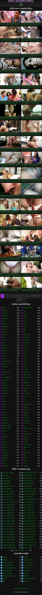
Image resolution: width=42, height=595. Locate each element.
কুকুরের (25, 316)
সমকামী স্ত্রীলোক (7, 377)
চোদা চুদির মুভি (7, 481)
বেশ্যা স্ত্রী (5, 393)
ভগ (24, 310)
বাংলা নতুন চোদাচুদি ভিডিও (10, 534)
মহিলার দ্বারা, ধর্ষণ (28, 428)
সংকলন (5, 348)
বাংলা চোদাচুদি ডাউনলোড (10, 510)
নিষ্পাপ (5, 329)
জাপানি (25, 361)
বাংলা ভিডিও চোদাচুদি (29, 534)
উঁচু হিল (26, 415)
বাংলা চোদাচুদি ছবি (28, 507)
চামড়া (4, 364)
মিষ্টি (25, 364)
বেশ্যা (4, 359)
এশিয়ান (5, 340)
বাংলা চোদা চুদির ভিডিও (9, 502)
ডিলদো (25, 388)
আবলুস (26, 410)
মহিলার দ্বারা (27, 335)
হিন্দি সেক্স (26, 581)
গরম (25, 353)
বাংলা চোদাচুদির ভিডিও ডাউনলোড (10, 523)
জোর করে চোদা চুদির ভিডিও (10, 491)
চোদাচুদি (5, 560)
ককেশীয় (5, 391)
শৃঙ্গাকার (5, 356)
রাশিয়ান (26, 391)
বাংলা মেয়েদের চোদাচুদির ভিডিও (10, 537)
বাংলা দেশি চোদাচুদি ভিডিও (30, 526)
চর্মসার (4, 353)
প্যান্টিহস (26, 466)
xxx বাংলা (26, 573)
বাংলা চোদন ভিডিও (8, 497)
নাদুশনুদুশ (5, 458)
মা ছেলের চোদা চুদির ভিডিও (20, 550)
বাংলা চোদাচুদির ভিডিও (21, 1)
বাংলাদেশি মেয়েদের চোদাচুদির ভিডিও (30, 542)
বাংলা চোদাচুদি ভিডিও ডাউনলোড (30, 515)
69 (24, 426)
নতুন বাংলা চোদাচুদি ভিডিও (30, 494)
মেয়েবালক (5, 455)
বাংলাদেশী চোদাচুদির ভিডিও (10, 545)
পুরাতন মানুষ (27, 434)
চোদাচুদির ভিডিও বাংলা (30, 489)
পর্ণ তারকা (5, 380)
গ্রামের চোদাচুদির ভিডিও (30, 473)
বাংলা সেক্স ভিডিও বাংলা (9, 576)
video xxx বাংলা (7, 570)
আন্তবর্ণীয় (26, 383)
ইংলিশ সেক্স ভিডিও (8, 562)
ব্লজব (4, 308)
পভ (4, 369)
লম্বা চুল (26, 439)
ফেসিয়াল (26, 345)
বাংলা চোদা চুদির (28, 497)
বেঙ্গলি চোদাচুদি (28, 548)
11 (39, 296)
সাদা (4, 321)
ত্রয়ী (4, 343)
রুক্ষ (25, 460)
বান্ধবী (25, 356)
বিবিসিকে (5, 388)
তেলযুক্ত (26, 407)
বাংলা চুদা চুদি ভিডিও (8, 565)
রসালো (5, 412)
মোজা (25, 431)
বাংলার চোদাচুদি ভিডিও (30, 545)
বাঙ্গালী (4, 450)
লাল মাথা (26, 372)
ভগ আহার (5, 423)
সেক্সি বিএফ (27, 576)
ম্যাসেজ (26, 418)
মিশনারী (5, 324)
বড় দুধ (25, 326)
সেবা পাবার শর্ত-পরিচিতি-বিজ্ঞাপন (21, 588)
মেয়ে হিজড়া (27, 452)
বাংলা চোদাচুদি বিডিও (29, 513)
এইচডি (25, 324)
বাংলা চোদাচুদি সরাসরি (9, 518)
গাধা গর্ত (5, 415)
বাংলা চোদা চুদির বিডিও (30, 499)
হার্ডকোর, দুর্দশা (7, 426)
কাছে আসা (5, 385)
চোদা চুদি (5, 557)
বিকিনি (4, 431)
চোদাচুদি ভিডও (7, 483)
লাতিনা (5, 420)
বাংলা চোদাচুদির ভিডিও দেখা (30, 523)
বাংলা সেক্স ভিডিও (28, 565)
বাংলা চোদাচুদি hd (28, 502)
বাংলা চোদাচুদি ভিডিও (8, 515)
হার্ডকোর (5, 310)
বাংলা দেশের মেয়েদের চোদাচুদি (10, 531)
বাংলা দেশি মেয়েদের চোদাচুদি (30, 529)
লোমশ (25, 359)
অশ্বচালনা (5, 316)
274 (18, 300)
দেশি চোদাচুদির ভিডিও (29, 491)
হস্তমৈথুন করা (27, 340)
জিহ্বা (25, 458)
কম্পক (4, 410)
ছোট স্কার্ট (5, 436)
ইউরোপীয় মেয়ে (28, 308)
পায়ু (25, 450)
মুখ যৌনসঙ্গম (27, 404)
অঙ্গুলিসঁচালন (7, 361)
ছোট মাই (5, 313)
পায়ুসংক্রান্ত (26, 343)
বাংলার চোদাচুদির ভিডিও (9, 548)
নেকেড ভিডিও (27, 570)
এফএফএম (26, 420)
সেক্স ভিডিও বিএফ (29, 560)
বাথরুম (5, 447)
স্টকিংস (5, 345)
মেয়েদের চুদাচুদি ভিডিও (9, 568)
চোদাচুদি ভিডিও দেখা (29, 483)
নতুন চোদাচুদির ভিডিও (9, 494)
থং (24, 399)
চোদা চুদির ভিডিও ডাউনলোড (30, 478)
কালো (4, 375)
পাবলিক (5, 452)
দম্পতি (25, 380)
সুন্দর (25, 329)
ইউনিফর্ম (5, 466)
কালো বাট (5, 444)
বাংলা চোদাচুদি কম (28, 505)
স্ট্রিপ (4, 337)
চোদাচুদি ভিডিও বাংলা (8, 486)
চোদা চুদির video (28, 475)
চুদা (3, 581)
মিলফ (4, 335)
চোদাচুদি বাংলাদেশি (28, 481)
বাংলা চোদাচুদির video (9, 521)
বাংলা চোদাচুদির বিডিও (30, 521)
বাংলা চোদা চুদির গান (8, 499)
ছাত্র (25, 396)
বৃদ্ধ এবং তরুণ (6, 428)
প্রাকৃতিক (26, 369)
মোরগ (4, 434)
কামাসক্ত (5, 332)
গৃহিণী (4, 407)
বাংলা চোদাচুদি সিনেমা (29, 518)
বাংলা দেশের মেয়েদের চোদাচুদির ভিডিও (30, 531)
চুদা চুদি (25, 557)
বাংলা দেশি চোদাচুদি (8, 526)
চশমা (4, 396)
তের (25, 318)
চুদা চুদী (4, 578)
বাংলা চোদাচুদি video (8, 505)
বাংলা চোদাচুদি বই (28, 510)
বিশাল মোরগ (6, 372)
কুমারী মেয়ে (6, 326)
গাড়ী (25, 463)
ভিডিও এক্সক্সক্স (28, 562)
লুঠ (24, 332)
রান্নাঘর (5, 460)
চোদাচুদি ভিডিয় (28, 486)
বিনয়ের (5, 351)
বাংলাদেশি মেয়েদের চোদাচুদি (10, 542)
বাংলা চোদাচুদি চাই (7, 507)
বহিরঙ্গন (5, 367)
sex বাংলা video (7, 573)
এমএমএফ (26, 393)
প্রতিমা (4, 463)
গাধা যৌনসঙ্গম (27, 377)
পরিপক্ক (25, 442)
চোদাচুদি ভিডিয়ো (7, 489)
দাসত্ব (4, 439)
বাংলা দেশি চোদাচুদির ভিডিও (10, 529)
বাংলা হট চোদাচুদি (28, 537)
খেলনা (25, 351)
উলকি (4, 383)
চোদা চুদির (5, 475)
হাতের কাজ (27, 385)
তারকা (4, 401)
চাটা (25, 455)
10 (35, 296)
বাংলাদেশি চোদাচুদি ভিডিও (30, 540)
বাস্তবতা (5, 404)
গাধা (25, 313)
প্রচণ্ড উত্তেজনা (28, 444)
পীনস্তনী (5, 318)
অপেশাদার (26, 337)
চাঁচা (25, 321)
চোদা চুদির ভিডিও (7, 478)
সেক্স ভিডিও (27, 568)
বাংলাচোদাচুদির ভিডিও (9, 540)
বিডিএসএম (27, 423)
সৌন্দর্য (25, 348)
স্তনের (4, 442)
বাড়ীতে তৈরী (27, 375)
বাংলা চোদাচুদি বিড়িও (8, 513)
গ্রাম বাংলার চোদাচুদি (8, 473)
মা (3, 399)
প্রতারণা (5, 418)
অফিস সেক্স (27, 447)
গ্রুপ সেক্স (26, 412)
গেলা (25, 401)
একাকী (25, 367)
